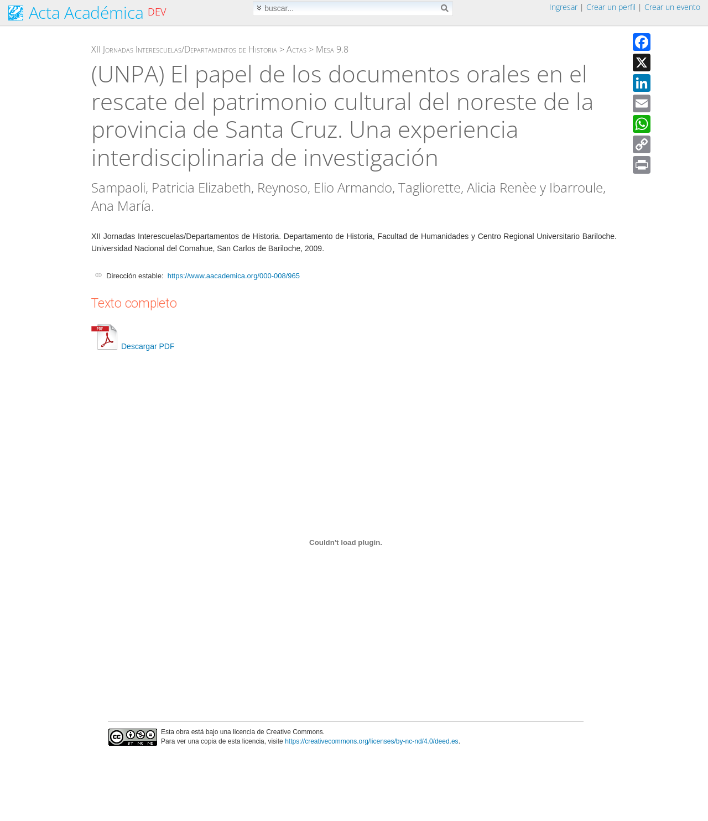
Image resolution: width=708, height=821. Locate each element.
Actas (296, 49)
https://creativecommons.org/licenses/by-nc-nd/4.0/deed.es (372, 741)
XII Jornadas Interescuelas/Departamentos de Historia (184, 49)
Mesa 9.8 (332, 49)
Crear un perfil (611, 7)
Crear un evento (672, 7)
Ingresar (563, 7)
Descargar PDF (132, 346)
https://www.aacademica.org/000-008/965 (234, 276)
